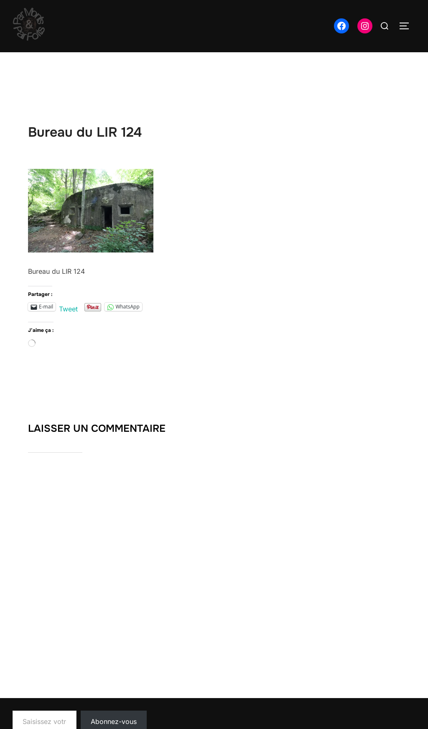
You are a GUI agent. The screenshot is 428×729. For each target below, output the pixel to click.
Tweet (68, 307)
